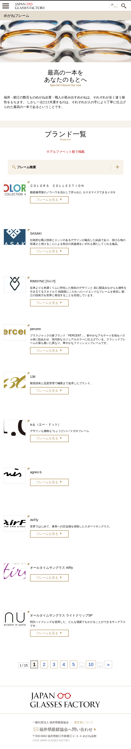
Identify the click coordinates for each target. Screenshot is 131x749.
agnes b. (36, 472)
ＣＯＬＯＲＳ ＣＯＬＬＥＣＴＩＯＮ (57, 186)
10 (90, 664)
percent (35, 329)
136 (32, 376)
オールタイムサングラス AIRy (51, 567)
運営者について (83, 722)
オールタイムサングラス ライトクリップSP (61, 615)
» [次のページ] (108, 664)
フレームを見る (47, 199)
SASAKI (36, 233)
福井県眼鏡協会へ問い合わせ (66, 729)
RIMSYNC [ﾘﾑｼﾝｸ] (42, 281)
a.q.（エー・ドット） (45, 424)
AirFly (34, 520)
